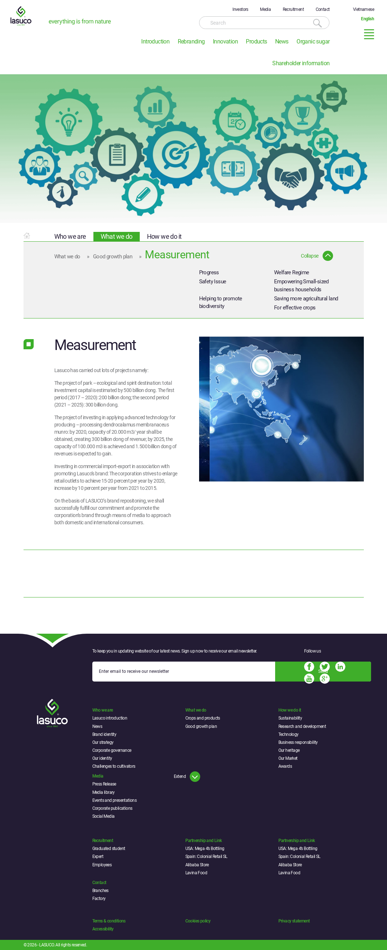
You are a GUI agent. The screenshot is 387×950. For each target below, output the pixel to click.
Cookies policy (198, 921)
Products (256, 41)
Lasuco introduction (109, 718)
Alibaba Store (197, 864)
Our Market (288, 758)
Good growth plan (112, 256)
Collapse (309, 256)
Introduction (155, 41)
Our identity (102, 758)
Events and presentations (114, 800)
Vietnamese (363, 9)
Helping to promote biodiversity (220, 302)
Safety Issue (212, 281)
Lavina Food (196, 872)
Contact (323, 9)
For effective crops (295, 307)
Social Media (103, 816)
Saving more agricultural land (306, 298)
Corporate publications (112, 808)
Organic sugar (312, 41)
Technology (288, 734)
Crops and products (202, 718)
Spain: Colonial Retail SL (206, 856)
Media (265, 9)
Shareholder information (300, 63)
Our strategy (103, 742)
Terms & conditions (109, 921)
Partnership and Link (203, 840)
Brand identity (104, 734)
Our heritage (289, 750)
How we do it (164, 236)
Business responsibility (298, 742)
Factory (99, 898)
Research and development (302, 726)
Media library (103, 792)
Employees (102, 864)
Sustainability (290, 718)
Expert (97, 856)
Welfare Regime (291, 272)
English (367, 18)
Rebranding (191, 41)
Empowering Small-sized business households (301, 285)
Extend (180, 776)
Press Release (104, 784)
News (282, 41)
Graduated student (108, 848)
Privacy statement (294, 921)
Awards (285, 766)
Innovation (225, 41)
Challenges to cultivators (113, 766)
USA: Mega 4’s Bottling (204, 848)
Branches (100, 890)
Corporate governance (111, 750)
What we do (116, 236)
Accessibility (103, 929)
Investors (240, 9)
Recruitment (293, 9)
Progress (209, 272)
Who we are (70, 236)
